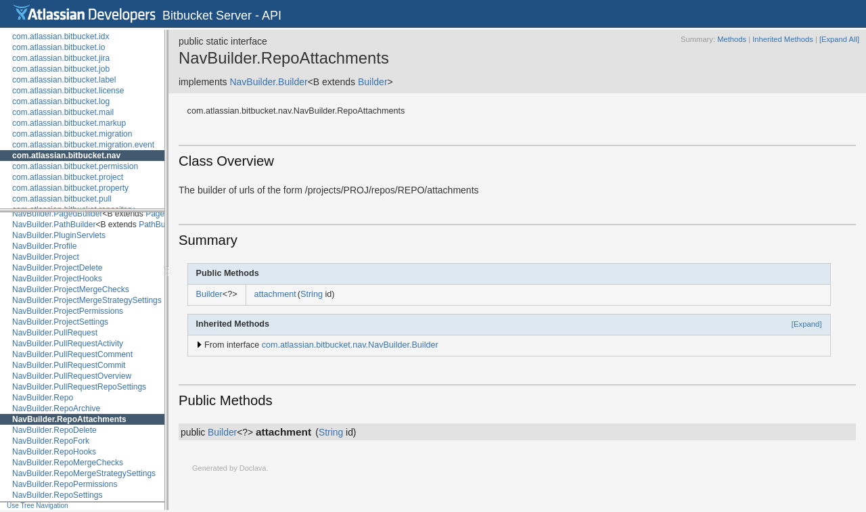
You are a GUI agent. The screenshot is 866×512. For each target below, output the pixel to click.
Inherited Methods (782, 39)
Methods (731, 39)
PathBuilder (160, 224)
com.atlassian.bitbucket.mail (63, 112)
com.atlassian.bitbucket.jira (61, 58)
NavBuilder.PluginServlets (59, 235)
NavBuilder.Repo (42, 397)
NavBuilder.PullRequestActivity (67, 343)
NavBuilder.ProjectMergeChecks (70, 289)
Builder (373, 81)
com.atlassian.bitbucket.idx (60, 36)
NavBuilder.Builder (268, 81)
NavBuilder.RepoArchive (56, 408)
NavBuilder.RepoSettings (57, 495)
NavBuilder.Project (45, 257)
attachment (275, 294)
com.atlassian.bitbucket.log (61, 101)
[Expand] (807, 324)
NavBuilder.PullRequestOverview (71, 376)
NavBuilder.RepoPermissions (64, 484)
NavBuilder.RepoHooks (54, 452)
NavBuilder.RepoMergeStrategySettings (84, 473)
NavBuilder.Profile (44, 246)
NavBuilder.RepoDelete (54, 430)
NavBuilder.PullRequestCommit (68, 365)
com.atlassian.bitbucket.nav (66, 155)
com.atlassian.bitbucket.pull (62, 199)
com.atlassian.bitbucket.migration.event (83, 144)
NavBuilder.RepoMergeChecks (67, 462)
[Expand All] (839, 39)
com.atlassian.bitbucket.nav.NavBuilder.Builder (350, 345)
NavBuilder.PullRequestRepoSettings (79, 387)
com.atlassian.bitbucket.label (64, 80)
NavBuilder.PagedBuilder (57, 213)
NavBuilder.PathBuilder (53, 224)
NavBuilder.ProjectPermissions (67, 311)
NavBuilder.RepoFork (50, 441)
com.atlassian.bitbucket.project (67, 177)
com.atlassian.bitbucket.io (58, 47)
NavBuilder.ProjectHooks (57, 278)
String (311, 294)
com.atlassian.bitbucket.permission (75, 166)
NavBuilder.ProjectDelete (57, 268)
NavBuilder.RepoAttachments (69, 419)
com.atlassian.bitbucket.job (61, 69)
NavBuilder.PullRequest (54, 333)
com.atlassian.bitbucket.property (70, 188)
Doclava (253, 468)
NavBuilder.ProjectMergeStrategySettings (87, 300)
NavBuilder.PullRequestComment (72, 354)
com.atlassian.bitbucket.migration (72, 134)
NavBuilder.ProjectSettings (60, 322)
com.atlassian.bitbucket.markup (69, 123)
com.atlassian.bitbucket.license (68, 90)
